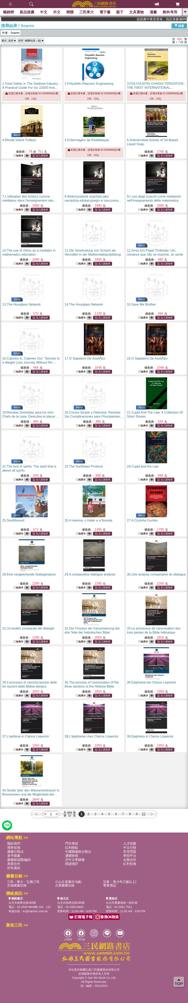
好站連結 (13, 868)
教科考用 (170, 12)
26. (88, 520)
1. (31, 87)
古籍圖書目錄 (17, 885)
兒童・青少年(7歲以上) (119, 881)
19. (31, 416)
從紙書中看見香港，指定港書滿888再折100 (170, 19)
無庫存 (18, 156)
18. (147, 358)
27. (142, 520)
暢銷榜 (8, 12)
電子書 (104, 12)
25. (13, 520)
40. (30, 794)
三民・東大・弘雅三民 (23, 881)
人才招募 (129, 843)
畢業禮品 (109, 885)
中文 (43, 12)
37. (25, 736)
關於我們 (13, 843)
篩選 (179, 25)
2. (89, 83)
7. (29, 200)
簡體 (69, 12)
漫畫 (153, 12)
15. (141, 304)
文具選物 (136, 12)
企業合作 (129, 859)
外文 (57, 12)
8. (93, 200)
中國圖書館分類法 (78, 851)
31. (28, 628)
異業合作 (13, 863)
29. (90, 574)
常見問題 (129, 851)
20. (94, 416)
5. (87, 140)
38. (91, 736)
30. (156, 574)
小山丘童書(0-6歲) (68, 881)
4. (19, 140)
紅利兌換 (129, 863)
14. (84, 304)
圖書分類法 (15, 851)
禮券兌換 (13, 847)
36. (151, 682)
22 (144, 814)
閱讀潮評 (71, 863)
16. (31, 362)
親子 (119, 12)
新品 (27, 12)
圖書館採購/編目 (19, 859)
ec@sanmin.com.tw (35, 911)
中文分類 (129, 847)
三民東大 (86, 12)
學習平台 (129, 855)
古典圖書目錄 (65, 885)
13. (21, 304)
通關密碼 (71, 855)
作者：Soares (10, 32)
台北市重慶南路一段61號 (122, 902)
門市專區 (71, 843)
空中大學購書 (75, 859)
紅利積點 (71, 847)
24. (143, 466)
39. (150, 736)
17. (85, 358)
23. (84, 466)
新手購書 (13, 855)
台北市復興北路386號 (22, 902)
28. (29, 574)
